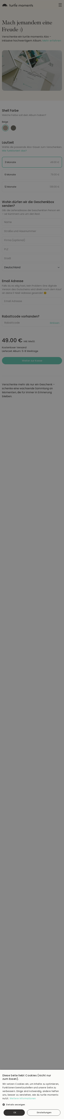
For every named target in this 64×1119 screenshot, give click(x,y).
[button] (32, 1103)
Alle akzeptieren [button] (14, 1112)
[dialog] (32, 559)
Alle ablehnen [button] (43, 1112)
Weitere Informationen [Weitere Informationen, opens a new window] (23, 1098)
